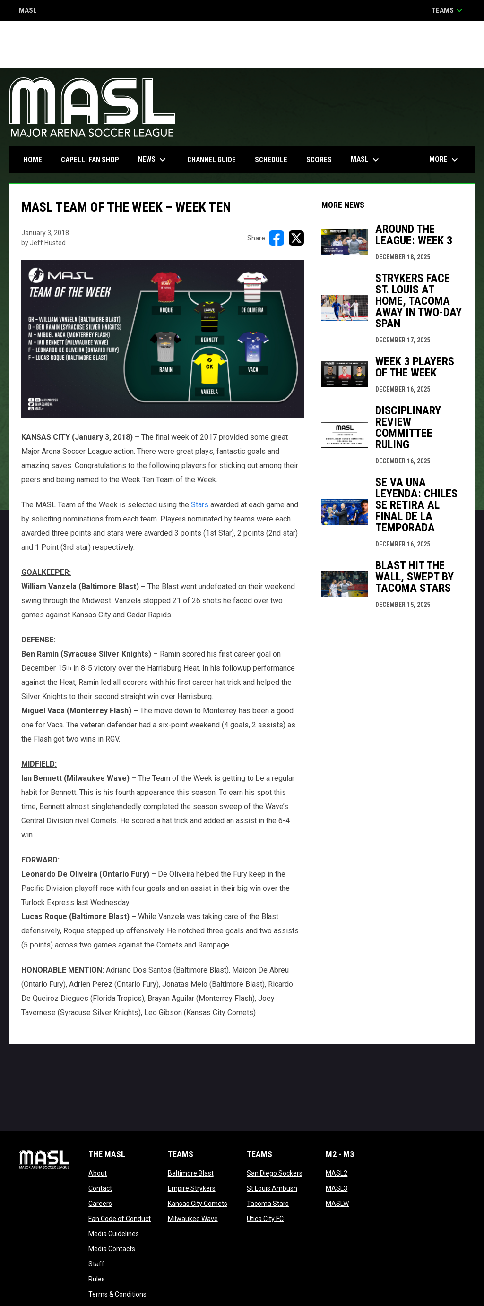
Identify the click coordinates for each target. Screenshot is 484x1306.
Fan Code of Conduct (119, 1218)
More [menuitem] (444, 159)
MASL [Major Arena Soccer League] (28, 11)
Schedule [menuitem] (271, 159)
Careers (100, 1203)
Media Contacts (111, 1249)
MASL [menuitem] (366, 159)
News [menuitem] (153, 159)
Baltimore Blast (191, 1173)
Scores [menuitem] (319, 159)
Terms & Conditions (117, 1294)
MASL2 (336, 1173)
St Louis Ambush (272, 1188)
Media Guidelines (113, 1234)
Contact (100, 1188)
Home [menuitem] (33, 159)
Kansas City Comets (197, 1203)
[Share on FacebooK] (276, 238)
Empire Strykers (192, 1188)
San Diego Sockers (274, 1173)
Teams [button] (448, 10)
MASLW (337, 1203)
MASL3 (336, 1188)
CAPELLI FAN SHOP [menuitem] (93, 159)
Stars (199, 504)
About (97, 1173)
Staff (96, 1264)
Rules (96, 1279)
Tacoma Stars (268, 1203)
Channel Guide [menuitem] (211, 159)
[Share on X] (296, 238)
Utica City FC (265, 1218)
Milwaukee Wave (193, 1218)
